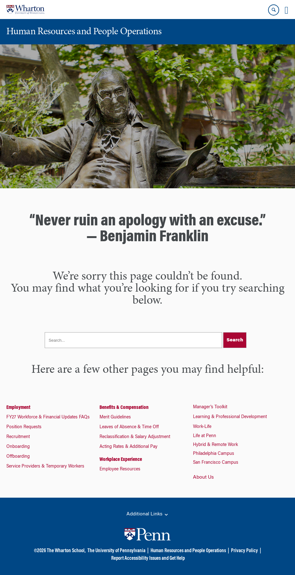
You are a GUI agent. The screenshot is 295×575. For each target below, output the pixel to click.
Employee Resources (119, 469)
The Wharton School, (66, 550)
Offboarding (18, 457)
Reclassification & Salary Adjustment (134, 437)
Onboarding (18, 447)
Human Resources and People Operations (188, 550)
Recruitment (18, 437)
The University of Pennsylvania (116, 550)
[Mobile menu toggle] (286, 10)
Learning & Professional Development (230, 417)
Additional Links (147, 514)
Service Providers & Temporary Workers (45, 466)
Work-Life (202, 427)
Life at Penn (204, 436)
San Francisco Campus (215, 463)
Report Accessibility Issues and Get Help (148, 558)
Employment (18, 407)
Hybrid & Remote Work (215, 445)
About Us (203, 477)
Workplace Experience (120, 459)
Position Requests (24, 427)
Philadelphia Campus (213, 454)
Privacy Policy (244, 550)
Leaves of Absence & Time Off (129, 427)
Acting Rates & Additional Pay (128, 447)
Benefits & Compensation (124, 407)
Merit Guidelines (115, 417)
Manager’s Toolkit (210, 407)
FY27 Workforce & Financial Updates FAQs (48, 417)
